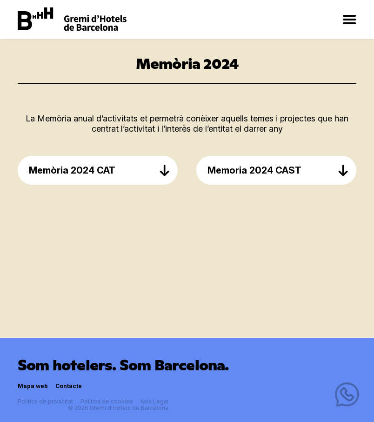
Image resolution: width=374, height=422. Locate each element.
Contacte (68, 385)
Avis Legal (154, 401)
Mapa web (33, 385)
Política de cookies (106, 401)
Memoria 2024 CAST (278, 170)
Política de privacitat (45, 401)
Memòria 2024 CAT (99, 170)
